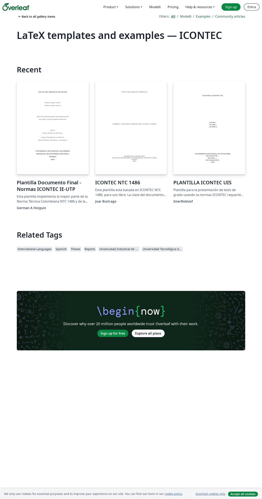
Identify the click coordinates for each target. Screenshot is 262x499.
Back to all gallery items (36, 16)
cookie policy (173, 494)
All (173, 16)
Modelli (185, 16)
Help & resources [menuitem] (198, 7)
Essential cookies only (210, 494)
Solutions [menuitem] (132, 7)
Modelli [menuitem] (155, 7)
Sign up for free (113, 333)
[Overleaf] (15, 7)
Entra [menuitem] (251, 7)
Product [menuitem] (109, 7)
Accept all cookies (242, 494)
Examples (203, 16)
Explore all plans (148, 333)
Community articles (230, 16)
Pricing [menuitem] (173, 7)
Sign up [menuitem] (231, 7)
